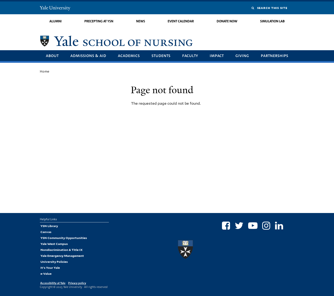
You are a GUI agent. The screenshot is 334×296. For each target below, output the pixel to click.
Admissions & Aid (88, 55)
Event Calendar (181, 21)
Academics (129, 55)
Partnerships (274, 55)
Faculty (190, 55)
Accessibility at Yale (52, 283)
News (140, 21)
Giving (242, 55)
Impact (217, 55)
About (52, 55)
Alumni (55, 21)
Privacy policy (77, 283)
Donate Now (227, 21)
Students (160, 55)
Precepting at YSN (98, 21)
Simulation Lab (272, 21)
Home (44, 71)
